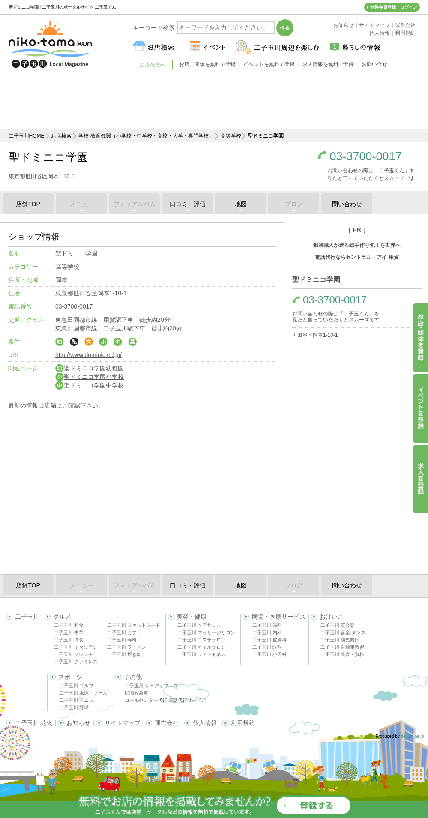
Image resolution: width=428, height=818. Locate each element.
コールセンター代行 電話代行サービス (165, 700)
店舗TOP (28, 204)
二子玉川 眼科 (267, 647)
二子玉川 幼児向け (339, 639)
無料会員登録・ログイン (393, 7)
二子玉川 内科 (267, 632)
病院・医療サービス (278, 616)
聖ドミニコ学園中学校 (89, 385)
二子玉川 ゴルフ (76, 685)
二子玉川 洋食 (69, 639)
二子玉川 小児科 (269, 654)
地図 (241, 204)
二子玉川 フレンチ (73, 654)
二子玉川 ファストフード (133, 625)
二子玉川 (27, 616)
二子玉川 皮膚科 (269, 639)
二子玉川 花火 (34, 722)
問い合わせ (347, 204)
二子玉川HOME (27, 136)
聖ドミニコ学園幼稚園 (89, 368)
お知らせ (78, 722)
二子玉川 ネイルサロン (201, 647)
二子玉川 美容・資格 (342, 654)
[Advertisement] (214, 103)
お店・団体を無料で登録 (207, 64)
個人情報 (205, 722)
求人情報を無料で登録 (328, 64)
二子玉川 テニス (76, 700)
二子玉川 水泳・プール (83, 692)
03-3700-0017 (366, 156)
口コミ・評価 (188, 204)
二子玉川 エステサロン (201, 639)
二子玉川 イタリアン (76, 647)
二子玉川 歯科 (267, 625)
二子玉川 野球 (74, 707)
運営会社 (167, 722)
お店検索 (61, 136)
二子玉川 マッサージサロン (206, 632)
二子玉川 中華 (69, 632)
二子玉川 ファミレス (76, 661)
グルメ (62, 616)
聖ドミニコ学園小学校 (89, 376)
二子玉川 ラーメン (126, 647)
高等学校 (231, 136)
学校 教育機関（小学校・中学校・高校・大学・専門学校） (145, 136)
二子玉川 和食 (69, 625)
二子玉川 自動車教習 (342, 647)
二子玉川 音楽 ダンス (342, 632)
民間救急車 (136, 692)
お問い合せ (374, 64)
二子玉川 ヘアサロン (199, 625)
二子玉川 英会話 (337, 625)
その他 (133, 677)
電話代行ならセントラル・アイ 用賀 (356, 257)
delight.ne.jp (412, 736)
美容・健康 (192, 616)
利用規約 (243, 722)
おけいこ (332, 616)
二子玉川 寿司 (122, 639)
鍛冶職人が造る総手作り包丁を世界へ (357, 245)
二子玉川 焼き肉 (124, 654)
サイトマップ (123, 722)
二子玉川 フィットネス (201, 654)
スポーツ (70, 677)
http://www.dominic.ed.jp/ (88, 354)
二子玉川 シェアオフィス (151, 685)
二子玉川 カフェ (124, 632)
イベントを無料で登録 (269, 64)
